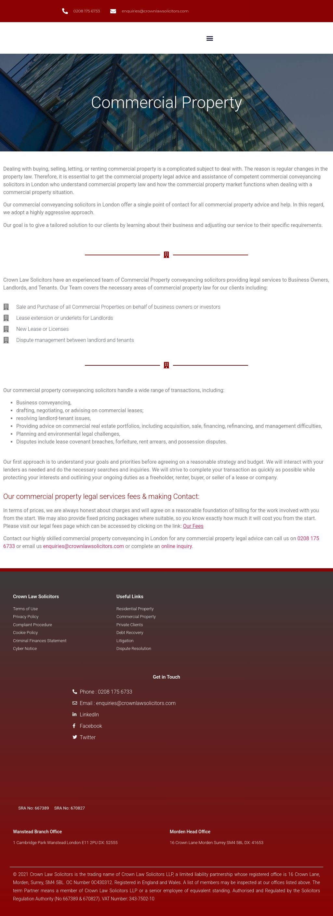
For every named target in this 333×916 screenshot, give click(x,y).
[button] (209, 38)
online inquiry (176, 546)
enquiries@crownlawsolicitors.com (83, 546)
